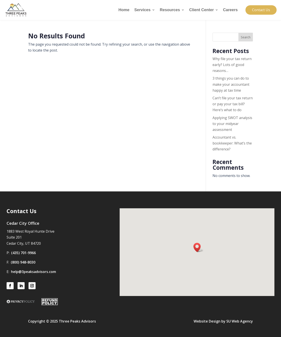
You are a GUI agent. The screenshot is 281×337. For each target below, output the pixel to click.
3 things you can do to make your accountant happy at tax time (231, 84)
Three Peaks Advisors (77, 321)
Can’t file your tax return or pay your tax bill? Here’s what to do (233, 104)
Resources (170, 10)
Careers (230, 10)
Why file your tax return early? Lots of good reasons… (232, 64)
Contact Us (261, 9)
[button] (198, 247)
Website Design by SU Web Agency (223, 321)
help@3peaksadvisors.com (33, 271)
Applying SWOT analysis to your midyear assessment (232, 123)
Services (142, 10)
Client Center (201, 10)
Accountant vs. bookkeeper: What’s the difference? (232, 143)
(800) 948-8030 (23, 262)
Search (245, 37)
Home (124, 10)
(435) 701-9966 (23, 252)
